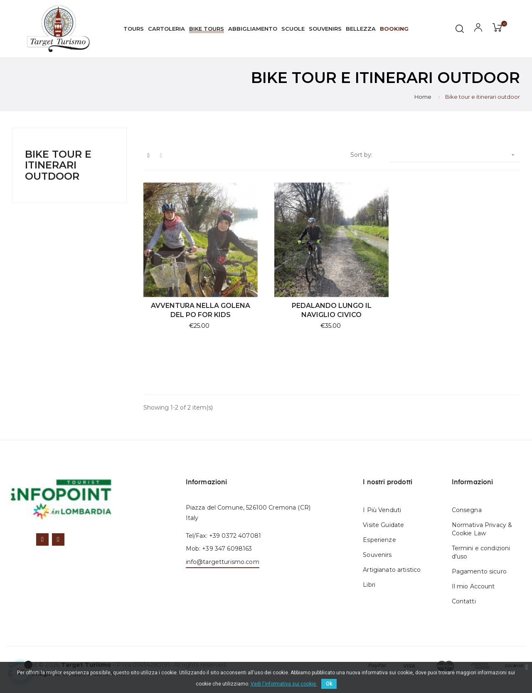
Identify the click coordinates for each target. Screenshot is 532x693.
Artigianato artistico (392, 569)
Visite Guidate (383, 525)
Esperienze (379, 540)
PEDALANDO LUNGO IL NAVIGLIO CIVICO (332, 310)
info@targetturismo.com (222, 562)
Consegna (467, 510)
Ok (329, 684)
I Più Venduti (382, 510)
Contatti (464, 601)
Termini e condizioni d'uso (481, 552)
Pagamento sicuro (479, 571)
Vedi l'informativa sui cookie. (284, 684)
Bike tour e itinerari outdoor (58, 165)
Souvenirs (377, 555)
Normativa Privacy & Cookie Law (482, 529)
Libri (369, 584)
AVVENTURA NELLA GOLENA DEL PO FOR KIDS (200, 310)
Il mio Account (473, 586)
